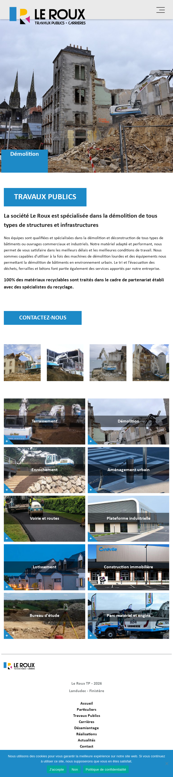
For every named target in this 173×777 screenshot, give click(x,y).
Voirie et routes (44, 518)
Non (75, 769)
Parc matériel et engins (128, 615)
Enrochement (44, 470)
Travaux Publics (86, 716)
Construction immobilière (128, 567)
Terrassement (44, 421)
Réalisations (86, 734)
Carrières (86, 722)
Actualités (86, 740)
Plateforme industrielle (128, 518)
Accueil (86, 704)
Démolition (128, 421)
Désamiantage (86, 728)
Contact (86, 747)
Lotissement (44, 567)
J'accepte (56, 769)
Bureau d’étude (44, 615)
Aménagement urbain (128, 470)
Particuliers (86, 710)
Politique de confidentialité (106, 769)
